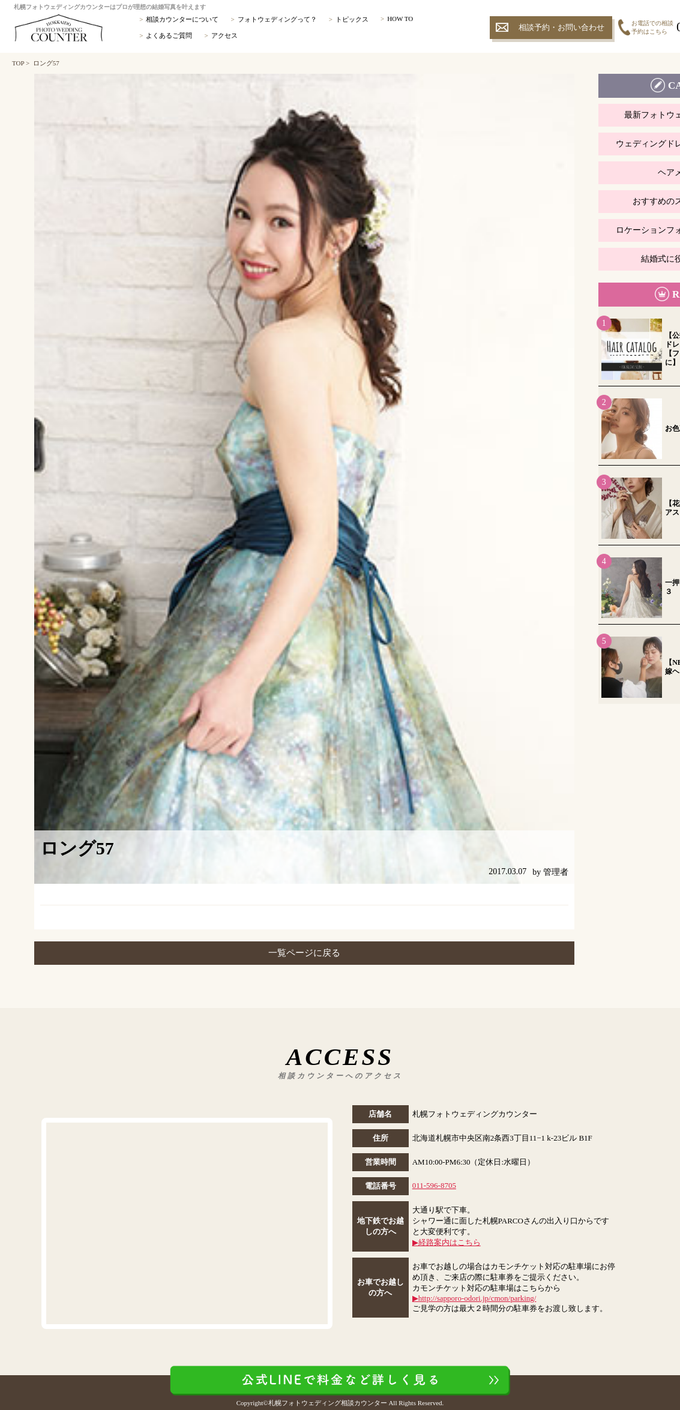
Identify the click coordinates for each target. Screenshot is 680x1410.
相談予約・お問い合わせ (561, 27)
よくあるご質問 (169, 35)
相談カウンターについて (182, 19)
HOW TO (400, 18)
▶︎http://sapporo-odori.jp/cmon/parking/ (474, 1298)
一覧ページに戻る (304, 953)
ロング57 (46, 63)
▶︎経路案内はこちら (446, 1242)
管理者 (555, 872)
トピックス (352, 19)
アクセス (224, 35)
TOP (18, 63)
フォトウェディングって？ (277, 19)
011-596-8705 (434, 1185)
